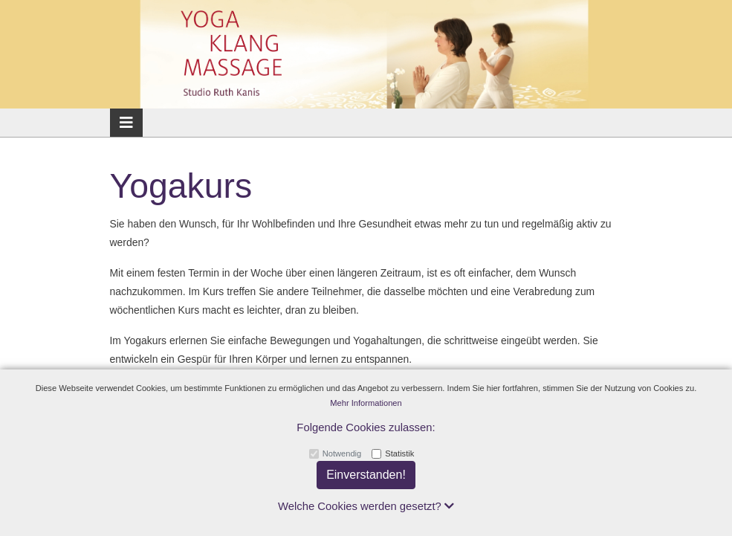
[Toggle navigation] (126, 123)
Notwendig (342, 453)
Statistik (399, 453)
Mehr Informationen (365, 402)
